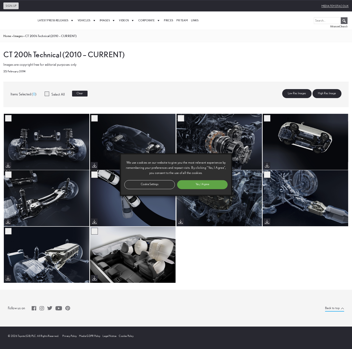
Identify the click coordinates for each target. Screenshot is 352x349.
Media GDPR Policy (89, 336)
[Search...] (331, 20)
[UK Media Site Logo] (18, 20)
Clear (80, 93)
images (18, 36)
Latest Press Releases (56, 20)
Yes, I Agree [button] (202, 184)
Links (195, 20)
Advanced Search (339, 26)
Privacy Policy (69, 336)
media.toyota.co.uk (335, 6)
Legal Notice (110, 336)
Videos (127, 20)
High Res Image (327, 93)
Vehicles (87, 20)
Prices (168, 20)
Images (108, 20)
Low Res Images (297, 93)
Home (7, 36)
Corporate (149, 20)
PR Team (181, 20)
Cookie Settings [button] (149, 184)
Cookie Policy (126, 336)
